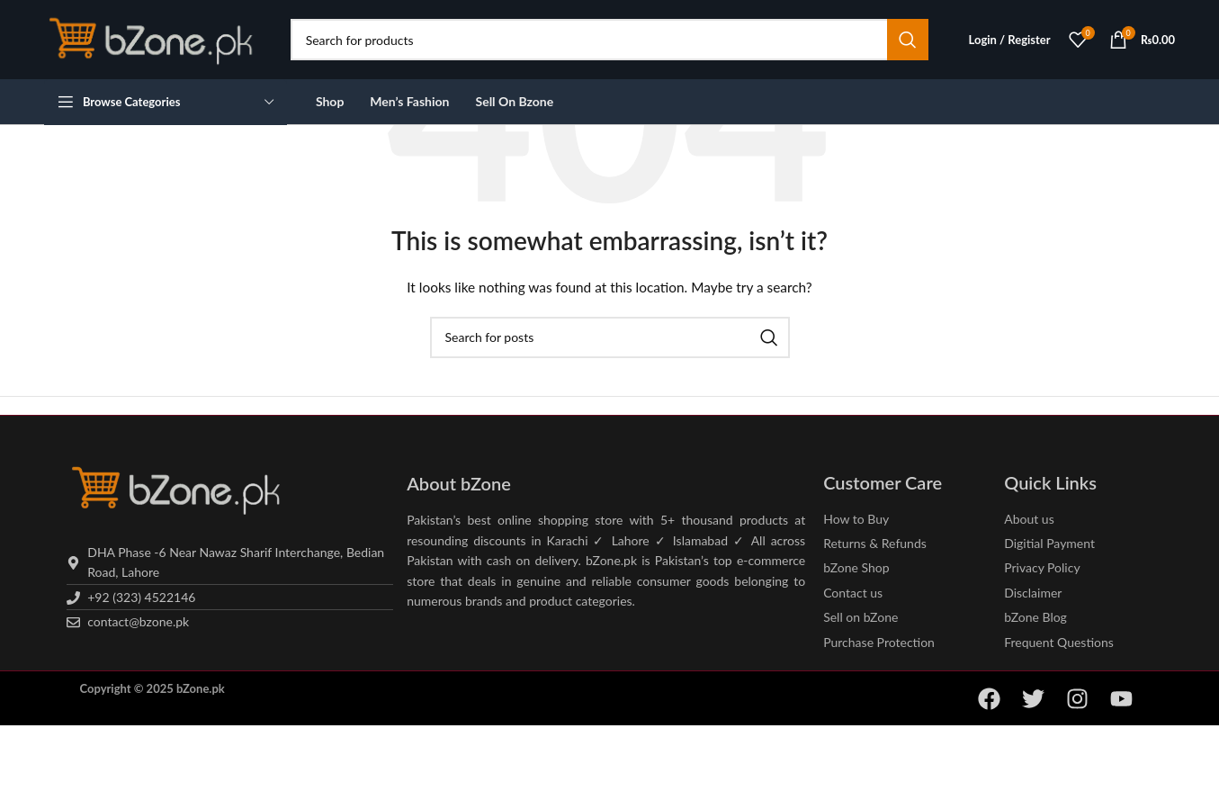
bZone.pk (200, 688)
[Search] (609, 39)
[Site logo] (154, 38)
